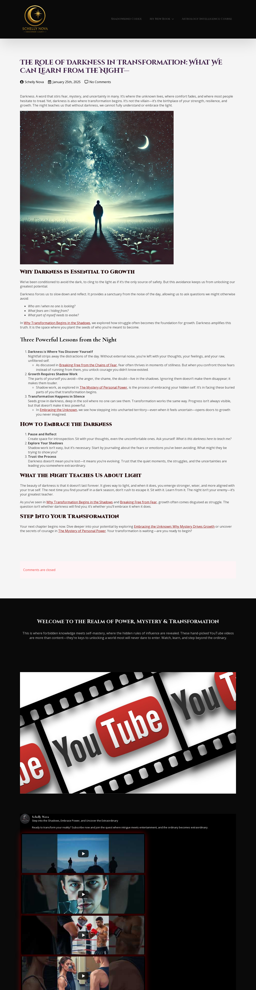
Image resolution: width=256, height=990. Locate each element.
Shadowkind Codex (126, 19)
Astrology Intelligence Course (207, 19)
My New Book (160, 19)
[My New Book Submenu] (174, 19)
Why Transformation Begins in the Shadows (57, 323)
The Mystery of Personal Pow (102, 387)
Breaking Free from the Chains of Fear (88, 365)
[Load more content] (112, 966)
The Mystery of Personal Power (82, 531)
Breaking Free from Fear (138, 502)
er (125, 387)
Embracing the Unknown (58, 410)
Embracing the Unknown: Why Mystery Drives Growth (174, 526)
